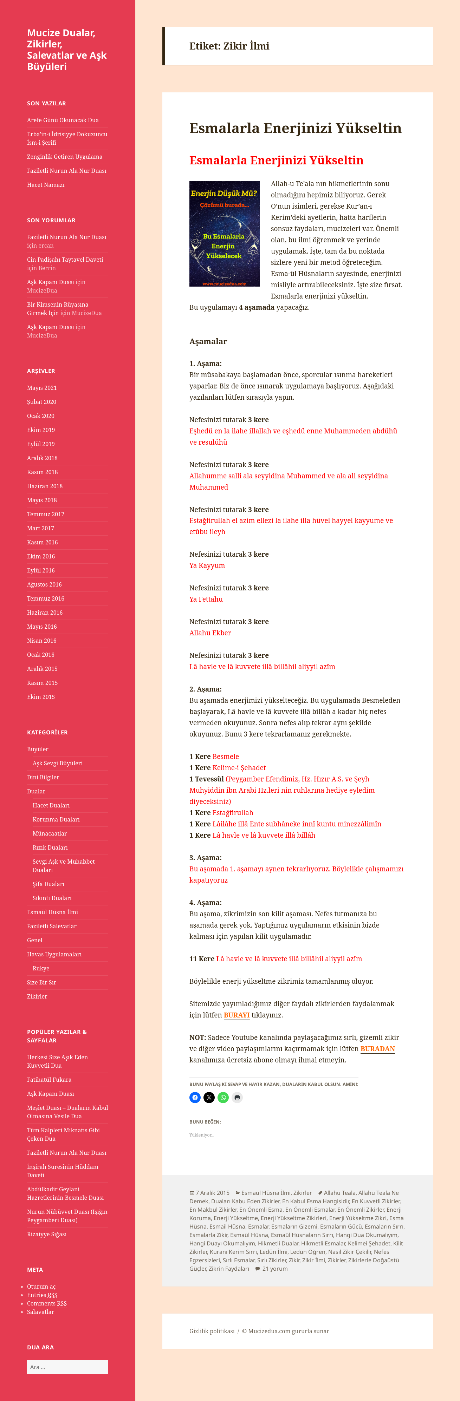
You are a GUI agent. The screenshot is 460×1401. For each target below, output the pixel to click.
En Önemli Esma (261, 1209)
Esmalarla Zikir (208, 1235)
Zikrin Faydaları (229, 1268)
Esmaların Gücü (341, 1226)
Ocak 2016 (40, 655)
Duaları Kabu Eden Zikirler (245, 1201)
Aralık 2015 (42, 669)
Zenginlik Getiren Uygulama (65, 157)
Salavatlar (40, 1312)
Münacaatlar (50, 833)
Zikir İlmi (313, 1260)
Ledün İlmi (273, 1252)
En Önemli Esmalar (310, 1209)
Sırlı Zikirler (271, 1260)
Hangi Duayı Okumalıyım (222, 1243)
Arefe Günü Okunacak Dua (63, 120)
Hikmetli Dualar (278, 1243)
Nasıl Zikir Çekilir (349, 1252)
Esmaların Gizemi (294, 1226)
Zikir (294, 1260)
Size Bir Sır (41, 982)
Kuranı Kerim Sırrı (233, 1252)
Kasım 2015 (42, 683)
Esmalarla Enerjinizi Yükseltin (295, 127)
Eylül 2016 (41, 570)
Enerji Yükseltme (236, 1218)
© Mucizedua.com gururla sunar (285, 1331)
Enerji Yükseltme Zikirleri (293, 1218)
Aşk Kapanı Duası (50, 282)
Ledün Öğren (307, 1252)
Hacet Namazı (46, 185)
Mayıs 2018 (42, 500)
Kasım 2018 (42, 472)
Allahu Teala (340, 1193)
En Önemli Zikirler (360, 1209)
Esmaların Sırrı (384, 1226)
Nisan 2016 (42, 640)
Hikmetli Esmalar (323, 1243)
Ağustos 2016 (44, 584)
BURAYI (237, 1015)
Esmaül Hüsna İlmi (52, 912)
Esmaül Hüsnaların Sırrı (302, 1235)
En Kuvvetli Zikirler (376, 1201)
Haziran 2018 (45, 486)
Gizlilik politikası (212, 1331)
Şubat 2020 (41, 402)
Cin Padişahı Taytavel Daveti (65, 259)
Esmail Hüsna (227, 1226)
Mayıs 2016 (42, 626)
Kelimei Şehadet (369, 1243)
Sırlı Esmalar (238, 1260)
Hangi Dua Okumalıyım (366, 1235)
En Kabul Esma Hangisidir (315, 1201)
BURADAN (378, 1048)
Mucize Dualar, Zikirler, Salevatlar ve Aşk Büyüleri (67, 49)
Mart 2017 (40, 528)
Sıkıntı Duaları (52, 898)
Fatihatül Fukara (49, 1080)
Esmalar (258, 1226)
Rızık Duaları (50, 847)
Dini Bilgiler (43, 777)
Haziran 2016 (45, 612)
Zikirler (37, 996)
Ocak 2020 (40, 416)
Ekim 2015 (41, 697)
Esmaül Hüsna (249, 1235)
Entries (42, 1295)
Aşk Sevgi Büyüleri (58, 763)
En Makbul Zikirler (213, 1209)
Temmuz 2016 (45, 598)
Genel (35, 940)
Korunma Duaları (56, 819)
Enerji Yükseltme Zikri (358, 1218)
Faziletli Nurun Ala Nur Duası (66, 171)
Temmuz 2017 (45, 514)
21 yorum (274, 1268)
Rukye (41, 968)
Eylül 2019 (41, 444)
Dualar (36, 791)
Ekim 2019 (41, 430)
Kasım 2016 (42, 542)
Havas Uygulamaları (54, 954)
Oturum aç (41, 1286)
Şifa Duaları (48, 884)
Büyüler (37, 749)
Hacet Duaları (51, 805)
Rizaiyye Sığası (47, 1234)
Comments (47, 1303)
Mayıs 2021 (42, 388)
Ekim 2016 (41, 556)
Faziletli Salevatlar (52, 926)
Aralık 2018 (42, 458)
